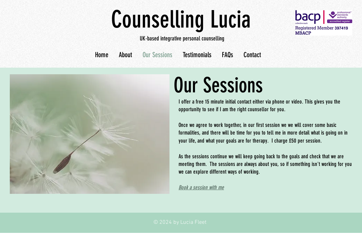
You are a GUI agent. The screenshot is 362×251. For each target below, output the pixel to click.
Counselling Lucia (181, 19)
